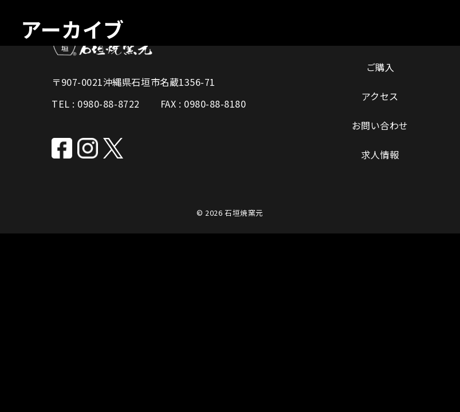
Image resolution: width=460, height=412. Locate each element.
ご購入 (380, 67)
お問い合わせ (380, 125)
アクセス (380, 96)
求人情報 (380, 154)
